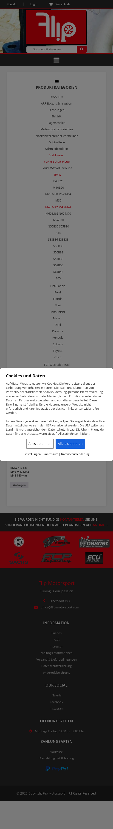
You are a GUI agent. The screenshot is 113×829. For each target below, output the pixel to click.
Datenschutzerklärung (75, 454)
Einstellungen (32, 454)
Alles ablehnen (39, 443)
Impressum (51, 454)
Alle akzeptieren (70, 443)
